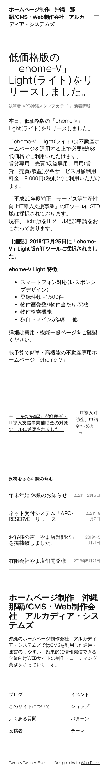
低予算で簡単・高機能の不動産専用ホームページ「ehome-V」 (53, 356)
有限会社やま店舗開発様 (37, 561)
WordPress (90, 762)
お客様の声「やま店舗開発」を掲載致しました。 (42, 540)
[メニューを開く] (96, 16)
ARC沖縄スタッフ (39, 105)
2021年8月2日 (93, 516)
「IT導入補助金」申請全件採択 (87, 419)
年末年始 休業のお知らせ (38, 495)
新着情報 (82, 105)
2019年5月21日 (92, 540)
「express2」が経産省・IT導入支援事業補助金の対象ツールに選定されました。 (38, 422)
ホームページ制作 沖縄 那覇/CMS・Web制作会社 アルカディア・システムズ (46, 17)
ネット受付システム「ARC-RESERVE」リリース (41, 516)
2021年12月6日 (87, 495)
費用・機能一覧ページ (50, 332)
